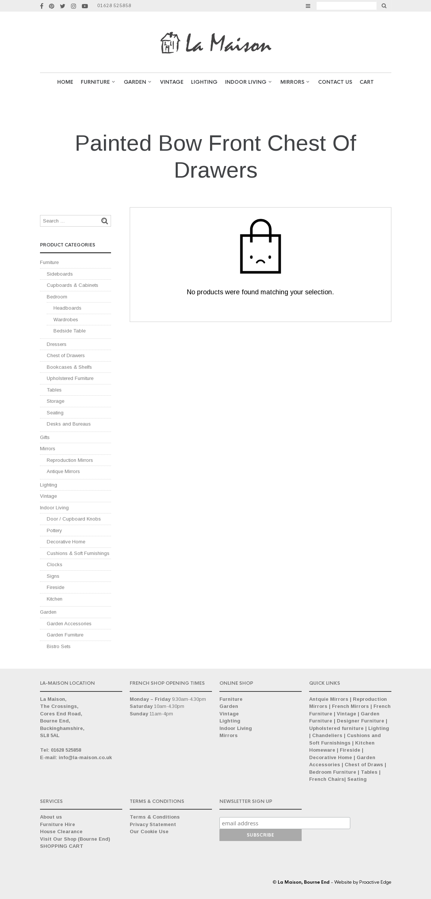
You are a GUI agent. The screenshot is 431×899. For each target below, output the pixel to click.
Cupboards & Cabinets (72, 285)
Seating (55, 412)
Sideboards (60, 274)
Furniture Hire (57, 824)
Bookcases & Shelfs (69, 367)
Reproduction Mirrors (70, 460)
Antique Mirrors (63, 471)
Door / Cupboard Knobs (74, 519)
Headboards (67, 308)
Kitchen (54, 599)
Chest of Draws (364, 764)
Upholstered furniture (336, 728)
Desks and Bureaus (69, 424)
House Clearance (61, 831)
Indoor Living (246, 82)
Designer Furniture (360, 721)
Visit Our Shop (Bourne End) (75, 839)
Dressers (57, 344)
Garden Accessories (69, 623)
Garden (48, 612)
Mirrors (292, 82)
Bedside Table (69, 331)
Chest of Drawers (66, 355)
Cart (367, 82)
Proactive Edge (375, 882)
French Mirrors (350, 706)
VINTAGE (172, 82)
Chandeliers (327, 735)
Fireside (55, 587)
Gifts (45, 437)
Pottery (54, 530)
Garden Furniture (65, 635)
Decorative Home (66, 541)
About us (51, 817)
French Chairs (326, 779)
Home (65, 82)
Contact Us (335, 82)
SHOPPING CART (61, 846)
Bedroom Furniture (332, 772)
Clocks (54, 564)
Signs (53, 576)
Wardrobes (65, 319)
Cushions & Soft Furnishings (78, 553)
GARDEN (135, 82)
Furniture (95, 82)
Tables (54, 390)
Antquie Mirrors (328, 699)
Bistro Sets (59, 646)
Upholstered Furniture (70, 378)
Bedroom (57, 297)
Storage (55, 401)
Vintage (48, 496)
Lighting (204, 82)
